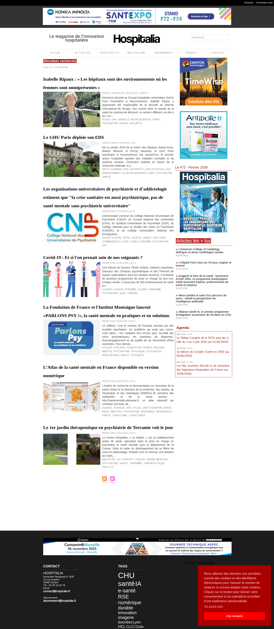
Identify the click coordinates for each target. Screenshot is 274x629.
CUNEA (113, 267)
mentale (107, 447)
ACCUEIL (55, 53)
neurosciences (136, 131)
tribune (113, 326)
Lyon (120, 604)
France (140, 386)
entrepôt (131, 177)
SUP (147, 267)
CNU (147, 264)
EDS (122, 177)
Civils (120, 607)
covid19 (106, 323)
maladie (150, 386)
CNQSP (140, 264)
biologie (130, 613)
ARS (126, 444)
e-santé (128, 580)
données (114, 177)
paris (145, 180)
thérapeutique (146, 509)
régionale (134, 447)
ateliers (117, 386)
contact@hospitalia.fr (63, 588)
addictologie (110, 264)
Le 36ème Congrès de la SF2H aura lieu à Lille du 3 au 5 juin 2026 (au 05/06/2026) (202, 340)
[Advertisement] (203, 408)
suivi (105, 326)
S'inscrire (248, 2)
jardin (144, 506)
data (104, 177)
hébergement (110, 180)
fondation (129, 386)
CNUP (154, 264)
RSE (121, 585)
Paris (150, 131)
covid (105, 267)
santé (168, 180)
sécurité (116, 134)
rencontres (153, 389)
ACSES (105, 131)
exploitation (145, 177)
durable (122, 594)
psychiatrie (161, 131)
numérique (125, 590)
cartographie (145, 444)
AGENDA (190, 53)
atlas (132, 444)
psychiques (138, 389)
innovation (124, 597)
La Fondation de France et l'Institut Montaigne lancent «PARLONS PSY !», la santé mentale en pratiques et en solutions (108, 345)
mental (160, 386)
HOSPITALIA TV (109, 53)
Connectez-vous (264, 2)
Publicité (135, 625)
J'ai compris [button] (234, 616)
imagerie (123, 601)
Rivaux (106, 134)
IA (120, 180)
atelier (106, 386)
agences (117, 444)
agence (106, 444)
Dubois (116, 323)
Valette (161, 509)
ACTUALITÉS (82, 53)
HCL (126, 604)
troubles (108, 392)
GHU (112, 131)
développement (125, 610)
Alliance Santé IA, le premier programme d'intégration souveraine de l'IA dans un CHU (202, 313)
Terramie (130, 509)
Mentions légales (115, 625)
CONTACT (218, 53)
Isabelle (121, 131)
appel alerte (127, 264)
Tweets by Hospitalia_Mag (194, 562)
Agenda (182, 328)
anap (128, 616)
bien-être (107, 506)
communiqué (165, 264)
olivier (137, 323)
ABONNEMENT (163, 53)
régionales (148, 447)
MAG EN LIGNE (136, 53)
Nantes (121, 616)
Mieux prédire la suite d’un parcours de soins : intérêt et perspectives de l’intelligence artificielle (203, 298)
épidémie (124, 267)
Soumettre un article (157, 625)
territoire (108, 450)
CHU (123, 574)
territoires (123, 450)
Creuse (135, 506)
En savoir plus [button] (214, 606)
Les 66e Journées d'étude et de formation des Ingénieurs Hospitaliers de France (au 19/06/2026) (203, 368)
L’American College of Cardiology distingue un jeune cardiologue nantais (202, 251)
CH (116, 506)
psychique (123, 389)
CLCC (132, 604)
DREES (158, 444)
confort (124, 506)
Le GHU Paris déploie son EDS (91, 145)
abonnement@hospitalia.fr (57, 598)
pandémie (148, 323)
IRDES (166, 444)
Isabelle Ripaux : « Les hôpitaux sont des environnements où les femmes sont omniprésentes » (106, 86)
